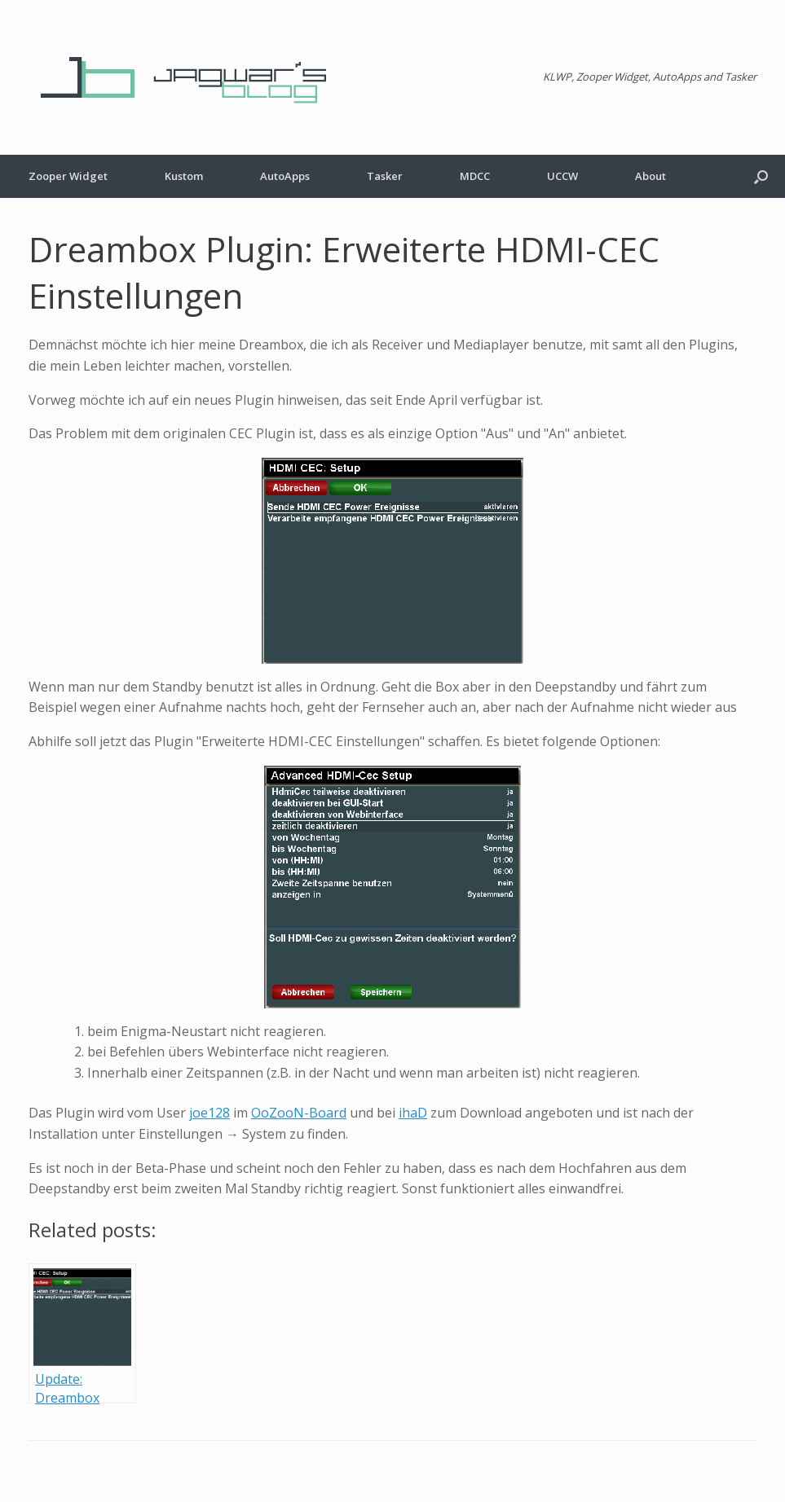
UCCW (562, 176)
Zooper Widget (68, 176)
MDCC (475, 176)
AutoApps (285, 176)
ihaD (413, 1113)
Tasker (385, 176)
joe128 (209, 1113)
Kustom (184, 176)
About (650, 176)
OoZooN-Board (298, 1113)
